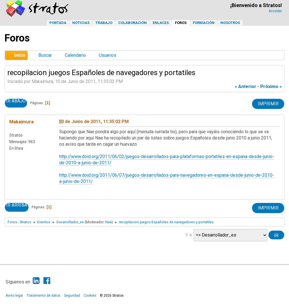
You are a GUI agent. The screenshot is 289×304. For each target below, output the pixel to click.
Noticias (80, 23)
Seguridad (72, 296)
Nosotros (230, 23)
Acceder (275, 11)
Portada (57, 23)
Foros (181, 23)
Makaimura (21, 121)
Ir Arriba (16, 205)
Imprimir (268, 103)
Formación (203, 23)
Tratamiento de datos (43, 296)
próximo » (271, 86)
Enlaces (161, 23)
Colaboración (132, 23)
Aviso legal (14, 296)
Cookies (90, 296)
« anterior (245, 86)
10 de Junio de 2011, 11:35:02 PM (94, 121)
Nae (108, 222)
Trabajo (103, 23)
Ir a (188, 234)
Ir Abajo (16, 101)
